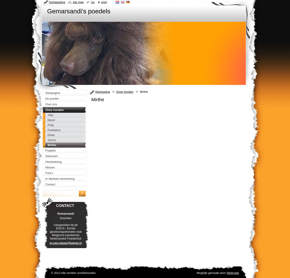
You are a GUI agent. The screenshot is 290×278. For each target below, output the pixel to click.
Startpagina (102, 91)
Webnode (233, 273)
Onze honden (124, 91)
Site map (78, 2)
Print (104, 2)
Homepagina (57, 2)
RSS (93, 2)
